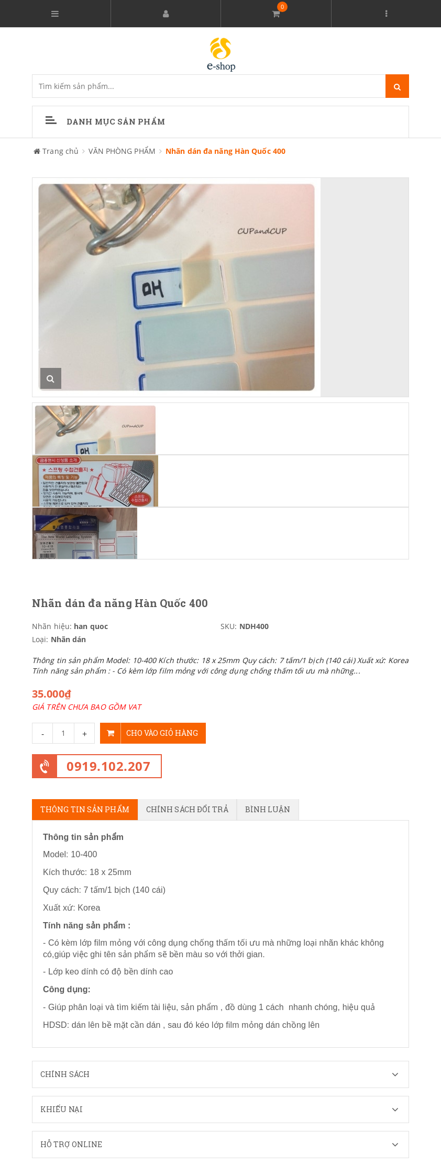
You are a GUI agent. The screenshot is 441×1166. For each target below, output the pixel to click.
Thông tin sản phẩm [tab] (84, 809)
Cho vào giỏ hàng (149, 733)
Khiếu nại (224, 1109)
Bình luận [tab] (268, 809)
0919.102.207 (108, 766)
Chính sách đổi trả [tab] (187, 809)
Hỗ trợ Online (224, 1144)
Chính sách (224, 1074)
